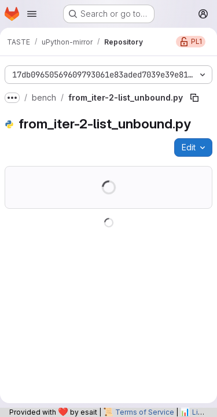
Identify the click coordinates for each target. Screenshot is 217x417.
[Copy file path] (194, 97)
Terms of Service (144, 412)
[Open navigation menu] (32, 14)
